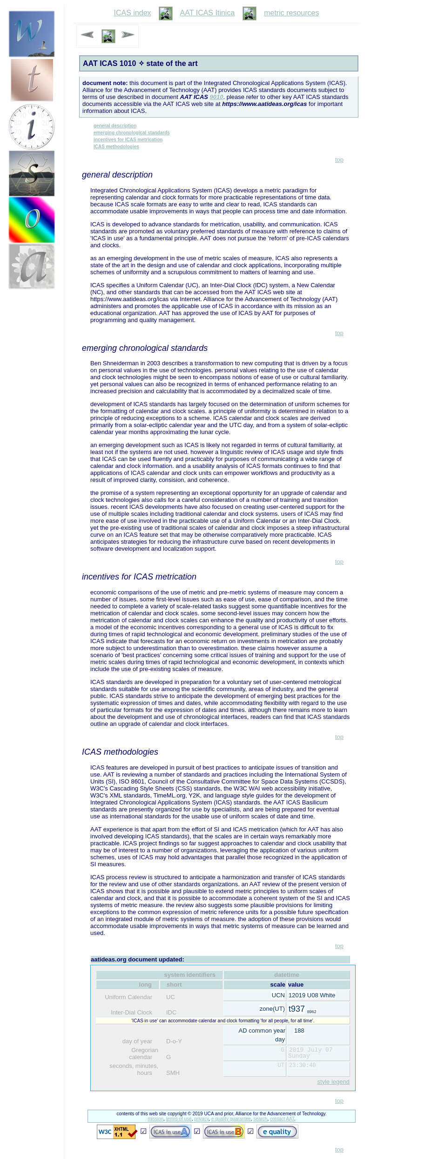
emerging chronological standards (132, 132)
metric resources (291, 13)
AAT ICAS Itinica (207, 13)
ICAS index (132, 13)
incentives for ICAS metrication (128, 139)
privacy (201, 1118)
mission (155, 1118)
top (339, 159)
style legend (333, 1081)
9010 (216, 96)
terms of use (179, 1118)
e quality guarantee (231, 1118)
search (260, 1118)
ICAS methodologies (116, 146)
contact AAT (282, 1118)
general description (115, 125)
